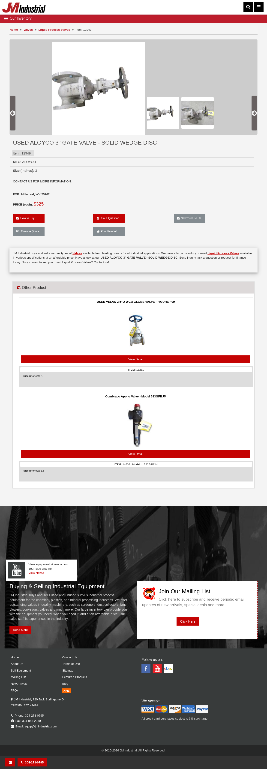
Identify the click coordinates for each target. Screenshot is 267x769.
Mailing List (18, 677)
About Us (17, 664)
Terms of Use (71, 664)
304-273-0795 (32, 762)
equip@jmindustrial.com (41, 726)
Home (13, 29)
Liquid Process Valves (54, 29)
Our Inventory (17, 18)
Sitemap (67, 670)
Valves (28, 29)
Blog (65, 683)
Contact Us (69, 657)
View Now (36, 573)
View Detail (135, 359)
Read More (20, 630)
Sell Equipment (21, 670)
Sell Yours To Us (189, 218)
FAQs (14, 690)
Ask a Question (108, 218)
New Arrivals (19, 683)
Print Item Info (107, 231)
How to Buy (25, 218)
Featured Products (74, 677)
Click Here (187, 621)
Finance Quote (27, 231)
